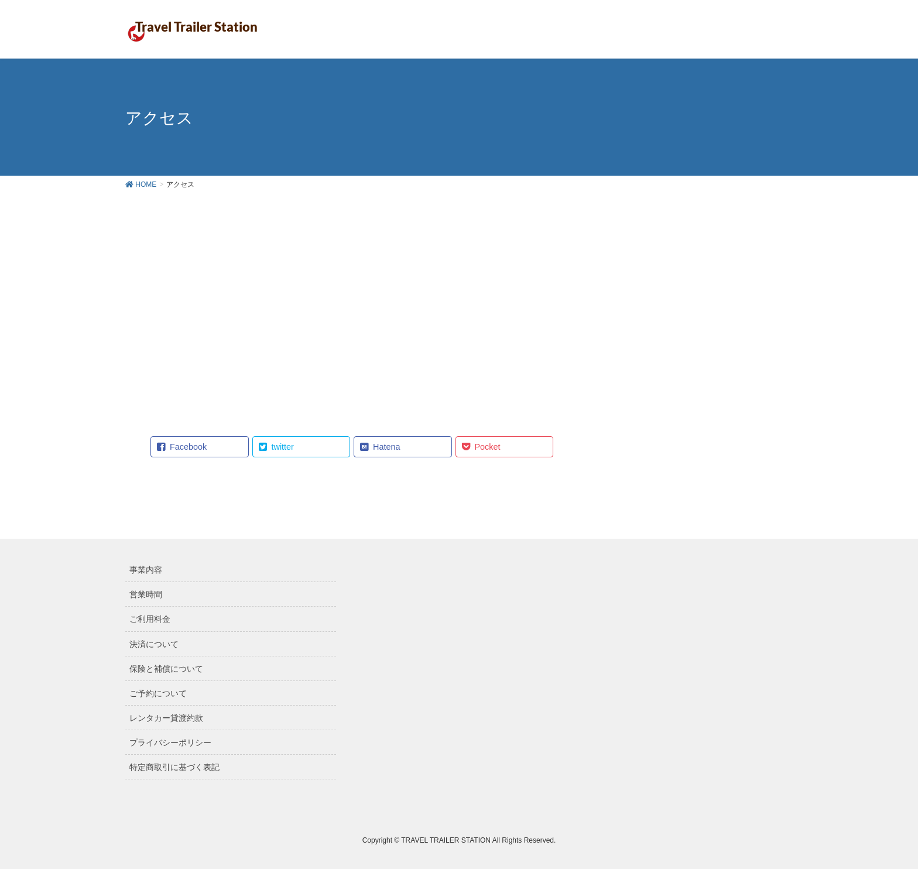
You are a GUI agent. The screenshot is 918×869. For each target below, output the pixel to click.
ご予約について (158, 693)
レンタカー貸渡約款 (166, 718)
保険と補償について (166, 668)
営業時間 (145, 594)
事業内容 (145, 569)
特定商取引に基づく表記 (174, 767)
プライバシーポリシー (170, 742)
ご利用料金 (149, 619)
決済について (154, 644)
